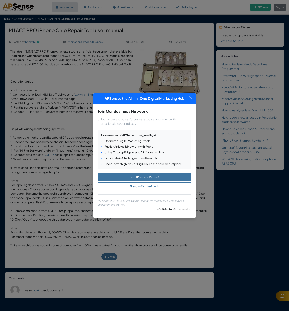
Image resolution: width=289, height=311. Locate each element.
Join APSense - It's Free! (144, 177)
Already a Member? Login (144, 186)
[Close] (191, 98)
